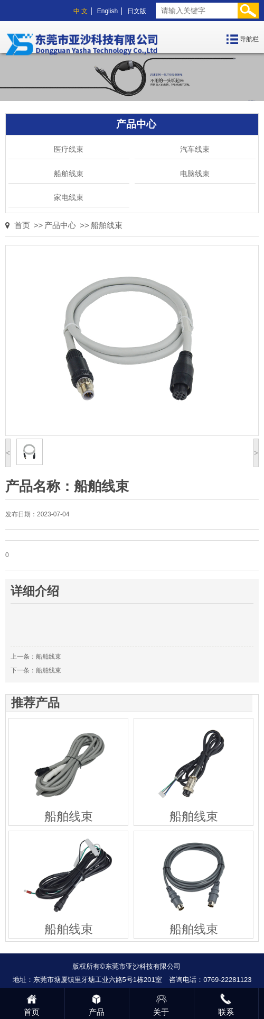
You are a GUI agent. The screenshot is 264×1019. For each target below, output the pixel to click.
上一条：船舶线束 (36, 656)
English (107, 11)
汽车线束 (195, 149)
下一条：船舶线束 (36, 670)
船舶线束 (68, 173)
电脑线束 (195, 173)
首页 (22, 225)
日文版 (136, 11)
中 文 (80, 11)
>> (38, 225)
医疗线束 (68, 149)
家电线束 (68, 197)
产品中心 (60, 225)
